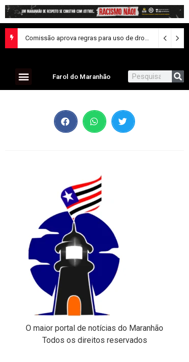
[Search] (178, 76)
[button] (23, 76)
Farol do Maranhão (81, 76)
